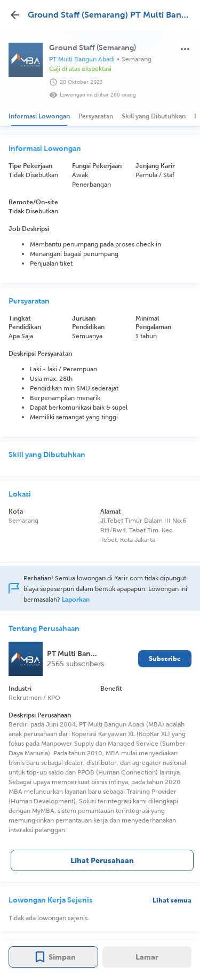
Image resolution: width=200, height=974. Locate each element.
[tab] (39, 116)
